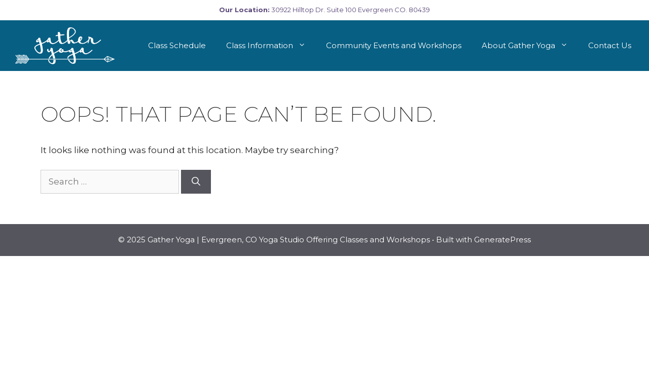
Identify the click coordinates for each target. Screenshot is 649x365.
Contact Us (609, 45)
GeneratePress (502, 239)
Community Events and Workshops (393, 45)
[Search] (196, 182)
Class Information (271, 45)
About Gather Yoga (530, 45)
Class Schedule (177, 45)
